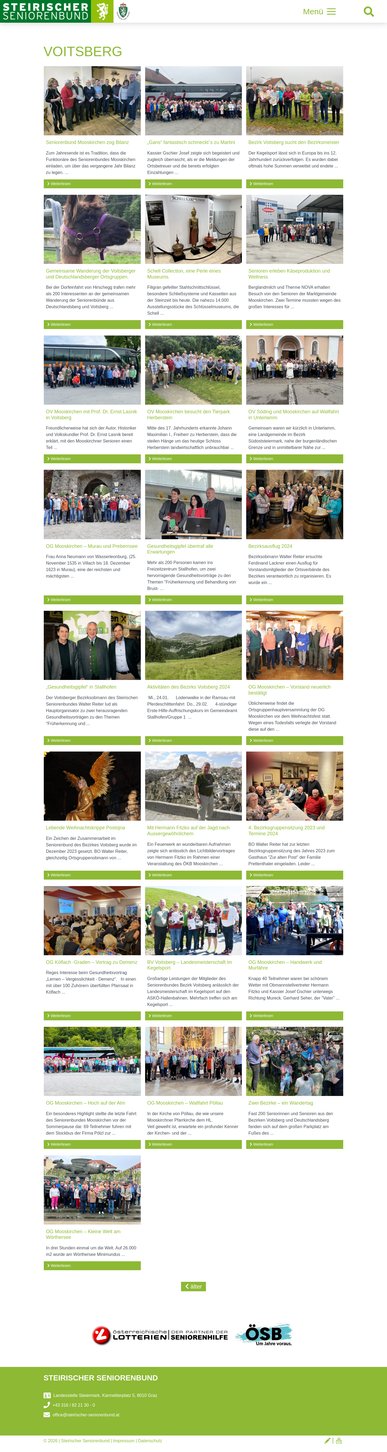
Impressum (124, 1440)
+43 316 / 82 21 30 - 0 (69, 1405)
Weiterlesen (59, 184)
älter (193, 1286)
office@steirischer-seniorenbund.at (81, 1415)
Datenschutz (150, 1440)
